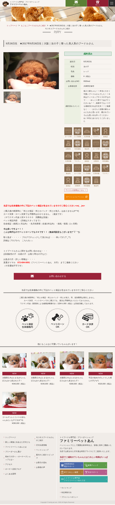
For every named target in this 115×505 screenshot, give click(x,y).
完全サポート (92, 473)
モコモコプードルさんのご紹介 (45, 440)
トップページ (12, 26)
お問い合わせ (76, 4)
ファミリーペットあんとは (16, 448)
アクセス (8, 466)
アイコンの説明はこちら (75, 190)
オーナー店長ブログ (13, 470)
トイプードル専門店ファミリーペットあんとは (75, 480)
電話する (97, 4)
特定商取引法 (67, 493)
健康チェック (92, 466)
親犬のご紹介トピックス (45, 457)
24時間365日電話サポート (70, 466)
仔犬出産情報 (41, 446)
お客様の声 (40, 469)
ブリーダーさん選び (13, 453)
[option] (31, 70)
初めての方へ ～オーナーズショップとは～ (18, 459)
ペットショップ (42, 451)
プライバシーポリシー (70, 498)
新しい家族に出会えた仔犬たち (17, 443)
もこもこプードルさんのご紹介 (33, 26)
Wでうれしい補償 (72, 473)
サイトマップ (67, 488)
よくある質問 (10, 475)
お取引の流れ (41, 464)
